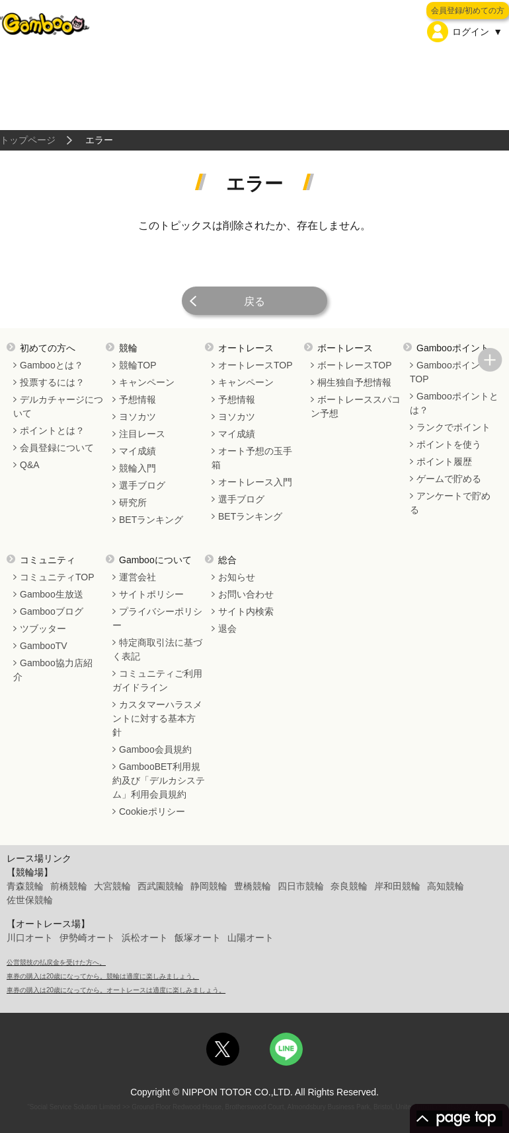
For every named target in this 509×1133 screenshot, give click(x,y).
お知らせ (236, 577)
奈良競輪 (349, 886)
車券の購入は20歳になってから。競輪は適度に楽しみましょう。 (103, 976)
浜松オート (145, 937)
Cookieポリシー (152, 811)
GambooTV (43, 645)
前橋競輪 (68, 886)
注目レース (142, 434)
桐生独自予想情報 (354, 382)
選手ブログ (142, 485)
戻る (254, 301)
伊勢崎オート (87, 937)
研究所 (133, 502)
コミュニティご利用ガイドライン (157, 680)
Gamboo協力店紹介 (53, 670)
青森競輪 (25, 886)
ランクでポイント (453, 427)
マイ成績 (137, 451)
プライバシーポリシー (157, 618)
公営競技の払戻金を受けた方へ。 (56, 962)
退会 (227, 628)
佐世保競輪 (30, 900)
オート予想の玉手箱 (252, 458)
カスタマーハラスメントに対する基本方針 (157, 718)
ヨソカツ (137, 416)
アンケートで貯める (450, 503)
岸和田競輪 (397, 886)
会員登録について (57, 447)
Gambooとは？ (51, 365)
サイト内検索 (246, 611)
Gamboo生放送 (51, 594)
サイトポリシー (151, 594)
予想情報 (137, 399)
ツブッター (43, 628)
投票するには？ (52, 382)
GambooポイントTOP (449, 372)
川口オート (30, 937)
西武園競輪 (160, 886)
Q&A (30, 465)
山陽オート (250, 937)
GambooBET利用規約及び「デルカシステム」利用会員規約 (158, 780)
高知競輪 (445, 886)
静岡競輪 (208, 886)
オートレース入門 (255, 482)
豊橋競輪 (252, 886)
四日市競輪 (301, 886)
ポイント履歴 (444, 461)
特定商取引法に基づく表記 (157, 649)
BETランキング (151, 519)
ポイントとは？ (52, 430)
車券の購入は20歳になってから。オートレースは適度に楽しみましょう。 (116, 990)
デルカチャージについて (58, 406)
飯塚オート (198, 937)
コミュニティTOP (57, 577)
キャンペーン (147, 382)
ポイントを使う (448, 444)
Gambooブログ (51, 611)
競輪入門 (137, 468)
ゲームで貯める (448, 478)
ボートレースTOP (354, 365)
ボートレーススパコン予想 (356, 406)
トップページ (28, 140)
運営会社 (137, 577)
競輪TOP (138, 365)
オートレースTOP (255, 365)
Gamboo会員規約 (155, 749)
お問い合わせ (246, 594)
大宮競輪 (112, 886)
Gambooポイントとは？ (454, 403)
